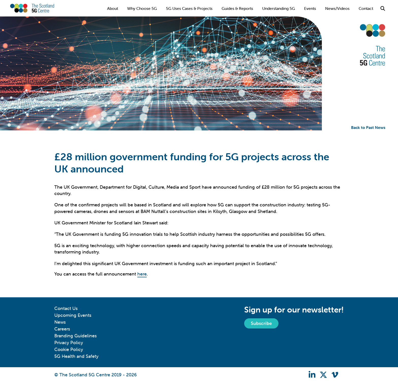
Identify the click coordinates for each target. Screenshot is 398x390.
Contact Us (66, 308)
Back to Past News (368, 127)
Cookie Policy (68, 349)
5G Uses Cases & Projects (189, 8)
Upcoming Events (72, 315)
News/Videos (337, 8)
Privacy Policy (68, 342)
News (60, 322)
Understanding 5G (278, 8)
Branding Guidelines (75, 336)
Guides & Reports (237, 8)
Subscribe (261, 323)
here (142, 274)
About (112, 8)
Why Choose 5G (142, 8)
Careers (62, 329)
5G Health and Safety (76, 356)
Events (310, 8)
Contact (366, 8)
